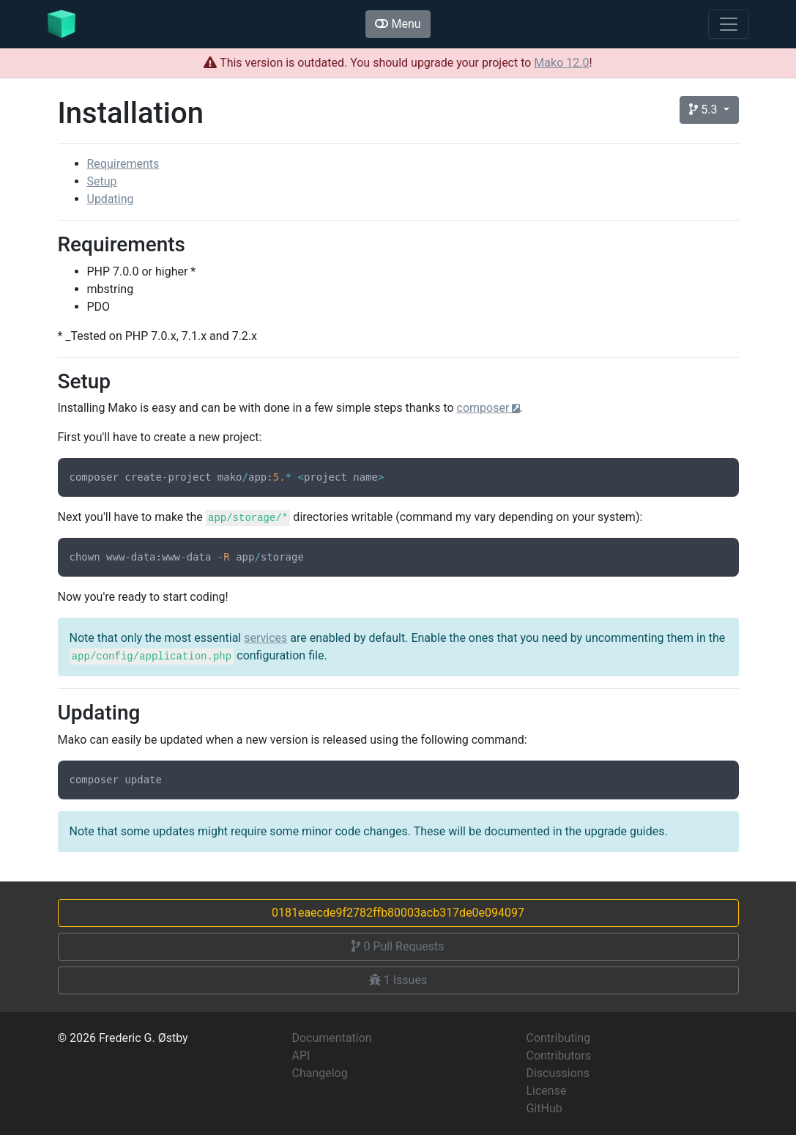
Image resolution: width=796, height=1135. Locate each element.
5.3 (704, 110)
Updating (110, 199)
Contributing (558, 1038)
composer (483, 408)
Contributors (558, 1055)
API (300, 1055)
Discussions (557, 1073)
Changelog (319, 1073)
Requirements (123, 164)
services (265, 638)
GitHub (544, 1108)
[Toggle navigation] (728, 24)
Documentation (331, 1038)
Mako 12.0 (561, 63)
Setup (102, 181)
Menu (397, 24)
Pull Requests (397, 946)
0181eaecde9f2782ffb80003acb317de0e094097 (398, 913)
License (546, 1091)
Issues (398, 980)
